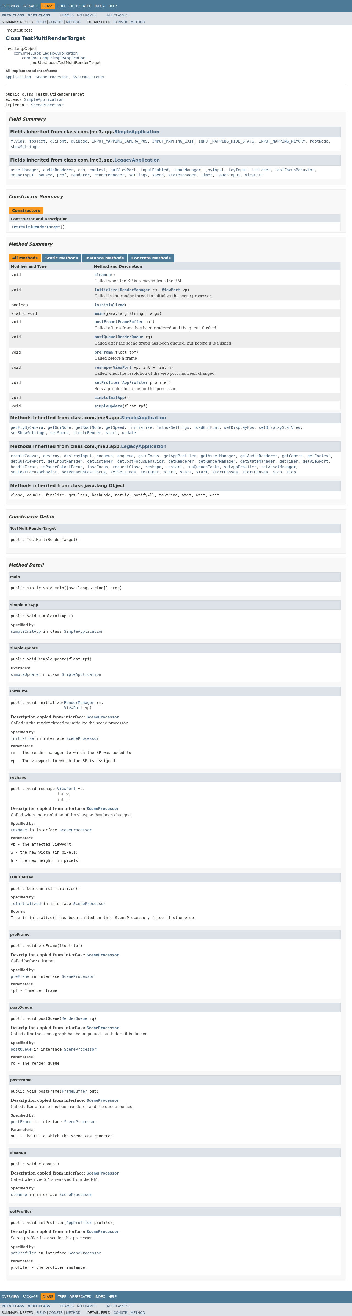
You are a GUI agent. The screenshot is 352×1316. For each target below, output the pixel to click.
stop (277, 472)
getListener (100, 461)
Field (41, 22)
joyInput (214, 170)
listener (261, 170)
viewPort (254, 175)
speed (158, 175)
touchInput (228, 175)
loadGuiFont (206, 427)
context (98, 170)
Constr (56, 22)
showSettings (24, 147)
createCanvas (24, 456)
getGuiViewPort (27, 461)
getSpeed (115, 427)
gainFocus (148, 456)
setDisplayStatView (280, 427)
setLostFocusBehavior (34, 472)
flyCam (18, 141)
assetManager (24, 170)
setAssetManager (278, 467)
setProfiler (107, 382)
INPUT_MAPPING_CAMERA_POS (119, 141)
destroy (51, 456)
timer (206, 175)
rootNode (319, 141)
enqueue (105, 456)
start (111, 433)
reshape (103, 367)
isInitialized (110, 305)
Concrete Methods (151, 258)
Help (112, 6)
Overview (10, 6)
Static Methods (61, 258)
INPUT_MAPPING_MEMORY (282, 141)
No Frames (87, 15)
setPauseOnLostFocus (84, 472)
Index (100, 6)
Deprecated (81, 6)
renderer (80, 175)
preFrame (104, 352)
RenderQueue (130, 337)
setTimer (150, 472)
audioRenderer (58, 170)
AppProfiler (135, 382)
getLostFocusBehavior (140, 461)
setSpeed (59, 433)
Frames (67, 15)
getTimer (289, 461)
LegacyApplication (137, 160)
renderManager (109, 175)
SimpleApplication (43, 99)
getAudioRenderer (258, 456)
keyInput (238, 170)
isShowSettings (173, 427)
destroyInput (78, 456)
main (99, 313)
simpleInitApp (110, 397)
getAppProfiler (180, 456)
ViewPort (171, 290)
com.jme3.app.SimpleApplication (54, 58)
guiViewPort (123, 170)
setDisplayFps (239, 427)
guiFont (58, 141)
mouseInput (22, 175)
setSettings (123, 472)
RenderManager (135, 290)
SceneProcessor (52, 77)
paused (45, 175)
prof (62, 175)
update (129, 433)
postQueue (105, 337)
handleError (23, 467)
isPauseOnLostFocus (62, 467)
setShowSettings (28, 433)
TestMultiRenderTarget (36, 227)
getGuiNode (59, 427)
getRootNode (88, 427)
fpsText (37, 141)
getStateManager (257, 461)
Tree (62, 6)
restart (174, 467)
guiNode (79, 141)
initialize (106, 290)
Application (18, 77)
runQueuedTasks (203, 467)
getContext (319, 456)
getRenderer (181, 461)
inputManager (187, 170)
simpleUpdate (108, 406)
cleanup (103, 275)
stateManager (182, 175)
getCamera (292, 456)
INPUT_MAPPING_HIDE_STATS (226, 141)
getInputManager (65, 461)
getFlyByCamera (27, 427)
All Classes (117, 15)
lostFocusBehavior (294, 170)
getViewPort (315, 461)
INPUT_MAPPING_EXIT (173, 141)
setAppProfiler (240, 467)
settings (138, 175)
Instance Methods (104, 258)
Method (73, 22)
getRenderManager (217, 461)
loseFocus (97, 467)
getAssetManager (218, 456)
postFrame (105, 322)
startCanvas (225, 472)
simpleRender (87, 433)
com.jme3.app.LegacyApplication (46, 53)
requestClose (127, 467)
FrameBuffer (130, 322)
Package (30, 6)
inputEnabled (154, 170)
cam (81, 170)
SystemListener (89, 77)
